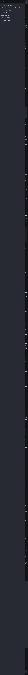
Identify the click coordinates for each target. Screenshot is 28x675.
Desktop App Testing (6, 625)
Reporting (3, 628)
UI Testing (3, 617)
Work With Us (4, 648)
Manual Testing (5, 614)
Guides (3, 654)
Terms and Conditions (7, 637)
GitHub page (17, 600)
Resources (3, 651)
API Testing (4, 620)
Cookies (3, 640)
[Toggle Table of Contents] (24, 671)
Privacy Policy (4, 634)
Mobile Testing (5, 623)
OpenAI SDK (18, 93)
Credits (3, 642)
